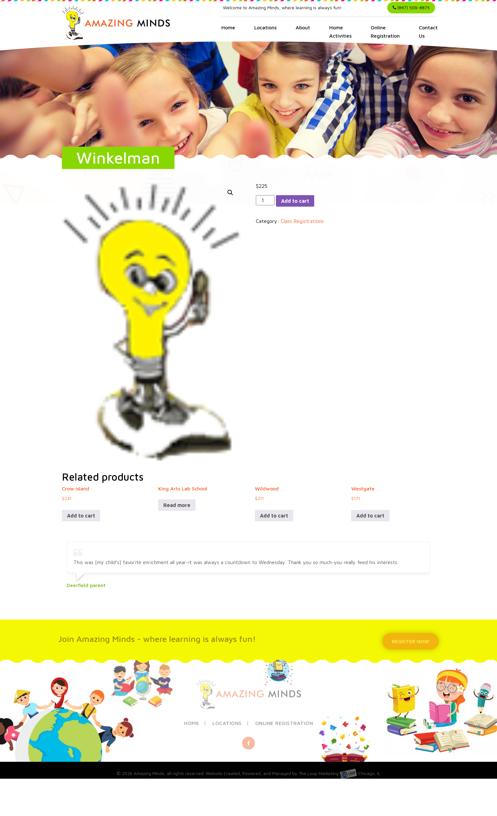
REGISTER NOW (413, 641)
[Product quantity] (265, 200)
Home (228, 27)
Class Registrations (302, 221)
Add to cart (295, 201)
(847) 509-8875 (411, 7)
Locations (265, 27)
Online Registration (385, 32)
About (303, 27)
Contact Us (428, 32)
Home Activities (340, 32)
